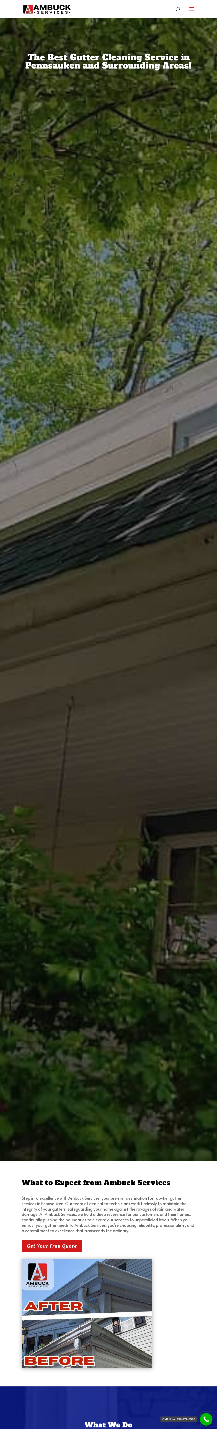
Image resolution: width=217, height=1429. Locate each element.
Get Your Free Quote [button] (52, 1246)
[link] (47, 9)
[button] (191, 11)
